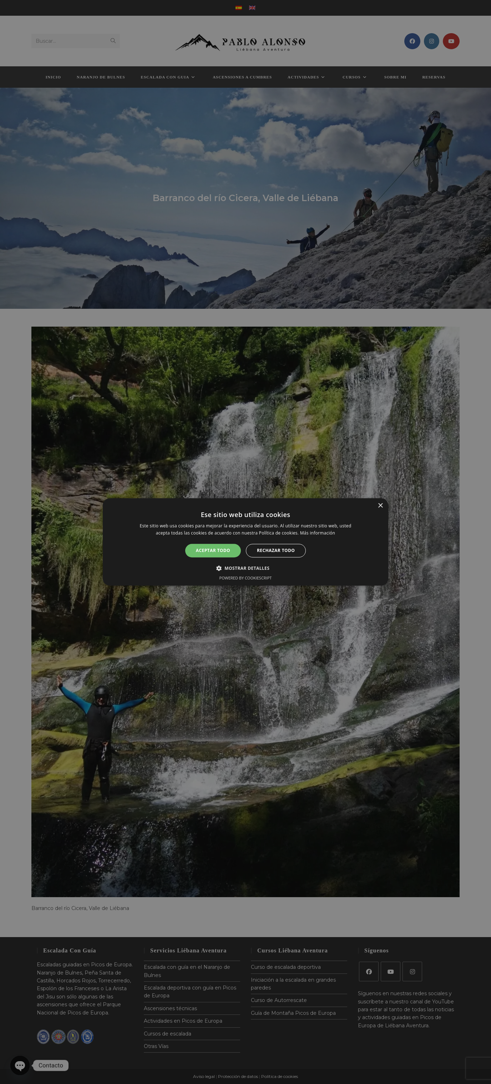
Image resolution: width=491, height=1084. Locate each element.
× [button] (380, 505)
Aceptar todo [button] (213, 550)
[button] (245, 568)
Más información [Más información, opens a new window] (317, 533)
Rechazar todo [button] (276, 550)
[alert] (245, 542)
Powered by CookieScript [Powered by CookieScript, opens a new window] (245, 578)
